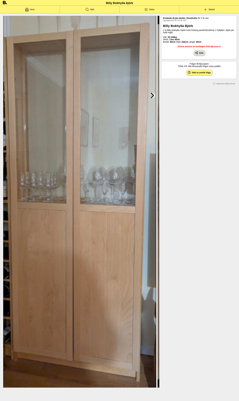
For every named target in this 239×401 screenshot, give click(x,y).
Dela (199, 52)
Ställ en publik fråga (199, 72)
